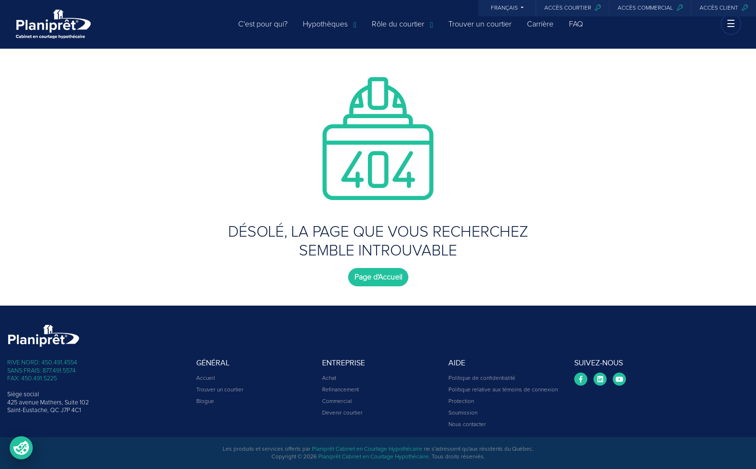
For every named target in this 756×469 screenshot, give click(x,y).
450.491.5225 (39, 378)
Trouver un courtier (480, 30)
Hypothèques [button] (329, 30)
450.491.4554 (59, 363)
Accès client (724, 8)
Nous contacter (467, 425)
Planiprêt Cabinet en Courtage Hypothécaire (367, 449)
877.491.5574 (59, 371)
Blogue (205, 401)
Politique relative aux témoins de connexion (503, 390)
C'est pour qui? (262, 30)
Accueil (205, 378)
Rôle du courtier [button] (402, 30)
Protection (461, 401)
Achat (329, 378)
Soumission (462, 413)
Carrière (540, 30)
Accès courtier (572, 8)
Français (505, 8)
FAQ (576, 30)
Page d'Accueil (378, 277)
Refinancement (340, 390)
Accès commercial (650, 8)
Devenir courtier (342, 413)
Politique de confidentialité (481, 378)
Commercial (337, 401)
